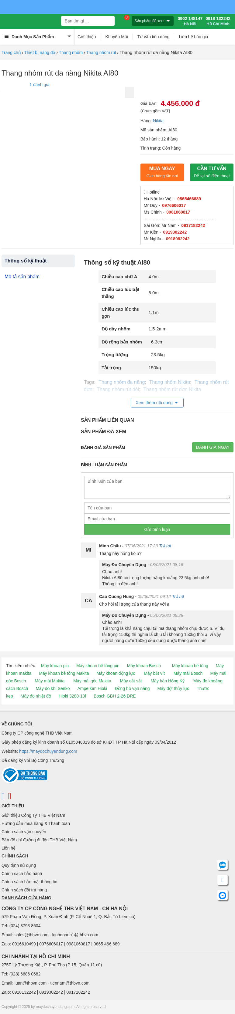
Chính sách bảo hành (22, 873)
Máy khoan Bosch (144, 665)
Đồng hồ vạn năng (132, 688)
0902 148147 (190, 21)
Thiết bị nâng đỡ (40, 52)
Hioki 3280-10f (72, 696)
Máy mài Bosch (188, 673)
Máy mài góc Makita (92, 680)
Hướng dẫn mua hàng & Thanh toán (36, 823)
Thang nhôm (71, 52)
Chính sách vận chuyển (24, 831)
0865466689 (189, 198)
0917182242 (193, 225)
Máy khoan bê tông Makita (64, 673)
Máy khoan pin (55, 665)
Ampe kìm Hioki (92, 688)
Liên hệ (9, 848)
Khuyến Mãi (116, 36)
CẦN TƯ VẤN (212, 172)
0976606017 (174, 205)
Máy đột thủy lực (173, 688)
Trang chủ (11, 52)
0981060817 (178, 212)
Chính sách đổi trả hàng (24, 889)
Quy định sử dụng (19, 865)
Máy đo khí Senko (53, 688)
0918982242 (178, 238)
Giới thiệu (87, 36)
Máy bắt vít (154, 673)
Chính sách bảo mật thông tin (29, 881)
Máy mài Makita (49, 680)
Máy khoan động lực (116, 673)
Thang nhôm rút (101, 52)
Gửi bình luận (157, 529)
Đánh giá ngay (213, 447)
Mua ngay (162, 172)
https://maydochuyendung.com (48, 751)
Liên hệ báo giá (193, 36)
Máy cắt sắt (131, 680)
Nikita (158, 120)
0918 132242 (218, 21)
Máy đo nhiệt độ (36, 696)
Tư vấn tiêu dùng (153, 36)
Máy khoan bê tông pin (97, 665)
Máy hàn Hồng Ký (167, 680)
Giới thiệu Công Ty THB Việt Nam (33, 815)
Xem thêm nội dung (154, 402)
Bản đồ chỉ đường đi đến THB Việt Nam (39, 839)
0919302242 (175, 232)
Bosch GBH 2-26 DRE (115, 696)
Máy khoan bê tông (190, 665)
